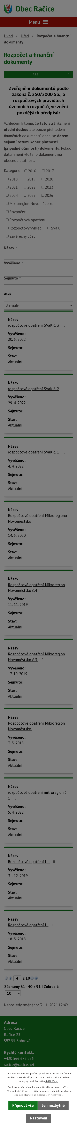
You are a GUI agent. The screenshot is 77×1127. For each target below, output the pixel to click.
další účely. (51, 1081)
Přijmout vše (23, 1105)
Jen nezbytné (53, 1105)
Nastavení (38, 1118)
